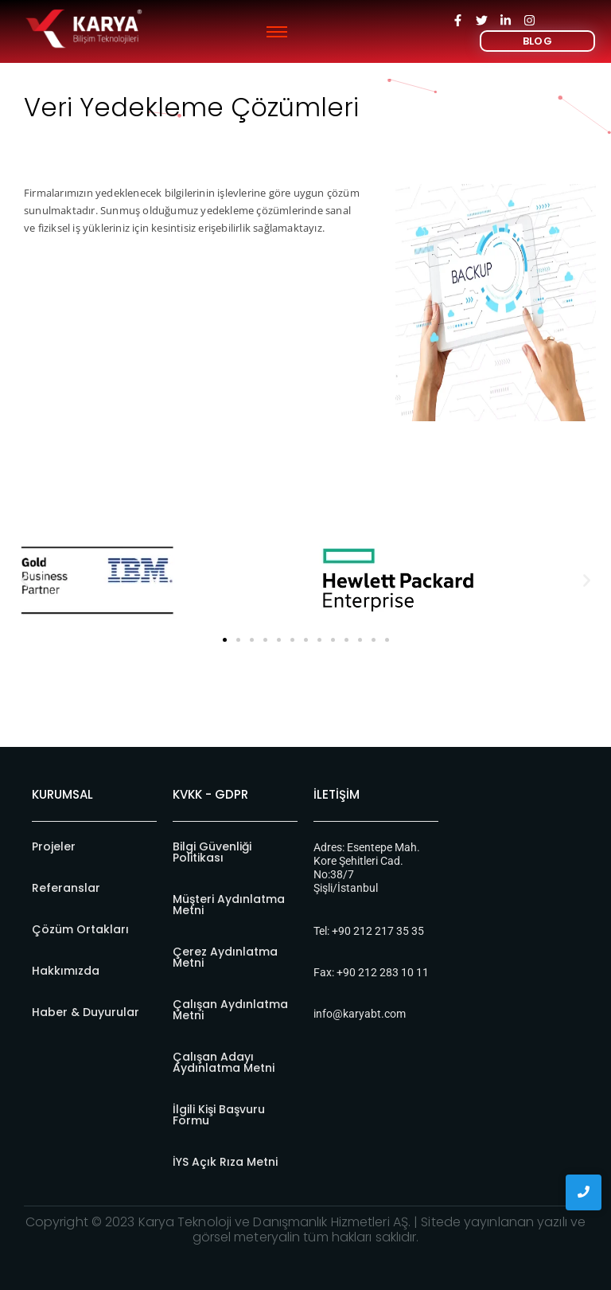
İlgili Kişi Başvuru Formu (219, 1114)
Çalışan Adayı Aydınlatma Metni (223, 1062)
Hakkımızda (65, 971)
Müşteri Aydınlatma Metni (229, 904)
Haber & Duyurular (85, 1012)
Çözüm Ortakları (80, 929)
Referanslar (66, 888)
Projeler (54, 846)
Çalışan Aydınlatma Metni (230, 1009)
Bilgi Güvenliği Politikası (212, 852)
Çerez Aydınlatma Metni (225, 957)
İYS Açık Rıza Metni (225, 1162)
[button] (24, 580)
